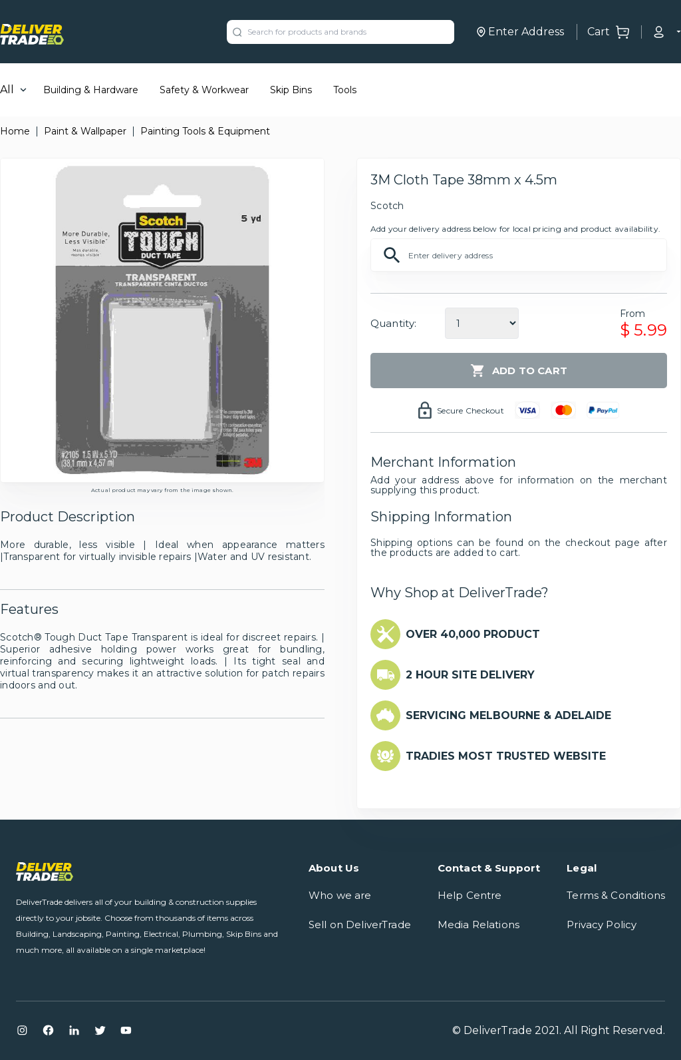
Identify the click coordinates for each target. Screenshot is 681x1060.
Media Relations (478, 924)
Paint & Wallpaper (85, 131)
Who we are (340, 895)
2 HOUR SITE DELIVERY (470, 674)
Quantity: (393, 323)
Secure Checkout (470, 410)
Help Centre (470, 895)
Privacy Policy (601, 924)
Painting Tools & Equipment (205, 131)
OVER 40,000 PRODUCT (473, 634)
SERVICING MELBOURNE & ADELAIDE (508, 715)
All (7, 89)
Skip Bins (291, 90)
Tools (344, 90)
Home (15, 131)
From (633, 314)
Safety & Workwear (204, 90)
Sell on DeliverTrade (360, 924)
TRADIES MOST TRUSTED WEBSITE (506, 756)
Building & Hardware (90, 90)
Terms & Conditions (616, 895)
